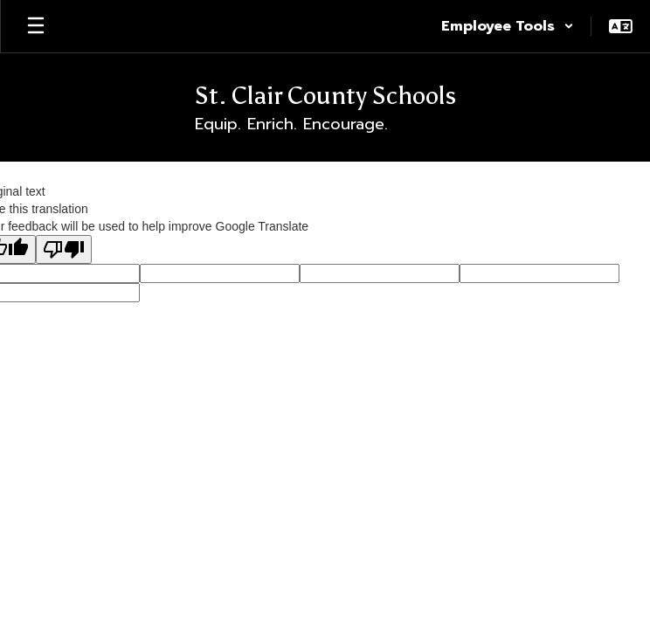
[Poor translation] (64, 249)
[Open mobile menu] (36, 26)
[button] (507, 26)
